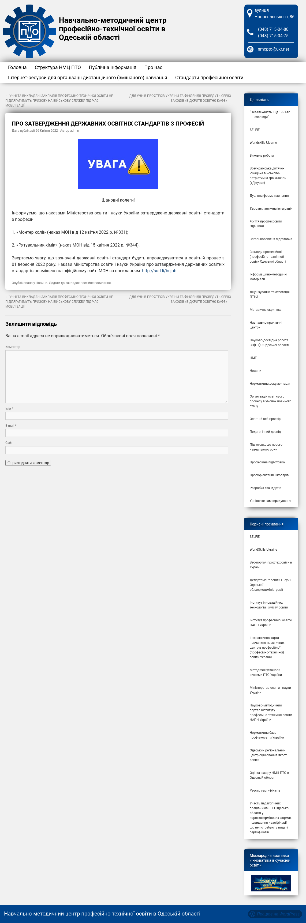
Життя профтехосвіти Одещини (266, 224)
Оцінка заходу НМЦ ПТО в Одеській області (269, 775)
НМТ (253, 358)
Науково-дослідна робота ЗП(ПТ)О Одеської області (269, 342)
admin (74, 131)
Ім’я (9, 408)
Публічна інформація (112, 67)
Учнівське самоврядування (270, 501)
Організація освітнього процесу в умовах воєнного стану (270, 401)
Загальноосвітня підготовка (271, 239)
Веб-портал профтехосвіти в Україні (271, 565)
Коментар (12, 347)
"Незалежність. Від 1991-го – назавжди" (270, 114)
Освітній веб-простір (265, 419)
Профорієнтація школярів (269, 475)
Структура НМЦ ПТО (58, 67)
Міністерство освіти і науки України (270, 690)
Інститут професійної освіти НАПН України (271, 622)
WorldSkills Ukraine (263, 549)
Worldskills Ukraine (263, 143)
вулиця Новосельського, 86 (274, 13)
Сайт (9, 443)
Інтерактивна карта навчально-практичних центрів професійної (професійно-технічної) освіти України (267, 647)
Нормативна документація (270, 383)
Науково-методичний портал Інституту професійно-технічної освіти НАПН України (271, 712)
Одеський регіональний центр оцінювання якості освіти (269, 755)
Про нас (153, 67)
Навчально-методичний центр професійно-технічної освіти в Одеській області (113, 29)
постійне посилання (96, 283)
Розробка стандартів (265, 488)
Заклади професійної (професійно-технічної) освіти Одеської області (268, 256)
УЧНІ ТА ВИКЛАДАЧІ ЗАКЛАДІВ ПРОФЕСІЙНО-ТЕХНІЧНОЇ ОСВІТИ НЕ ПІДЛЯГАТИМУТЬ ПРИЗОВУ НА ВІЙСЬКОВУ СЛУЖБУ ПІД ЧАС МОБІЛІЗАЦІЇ (59, 100)
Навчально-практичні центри (266, 325)
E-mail (10, 426)
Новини (41, 283)
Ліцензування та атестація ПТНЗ (270, 294)
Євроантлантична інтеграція (271, 208)
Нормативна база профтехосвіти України (267, 735)
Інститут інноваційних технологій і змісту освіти (269, 605)
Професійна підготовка (267, 462)
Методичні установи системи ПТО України (266, 672)
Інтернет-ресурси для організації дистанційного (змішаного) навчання (87, 77)
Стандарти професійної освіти (209, 77)
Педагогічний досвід (265, 432)
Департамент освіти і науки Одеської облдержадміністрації (270, 585)
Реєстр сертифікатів (265, 790)
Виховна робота (262, 155)
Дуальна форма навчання (269, 196)
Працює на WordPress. (279, 914)
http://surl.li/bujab (159, 270)
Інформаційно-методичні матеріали (268, 277)
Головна (17, 67)
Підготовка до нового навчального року (266, 447)
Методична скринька (266, 310)
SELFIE (255, 130)
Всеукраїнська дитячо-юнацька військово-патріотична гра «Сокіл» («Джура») (268, 176)
